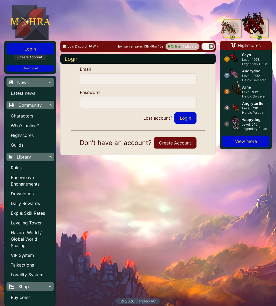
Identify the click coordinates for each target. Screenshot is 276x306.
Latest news (23, 93)
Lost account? (157, 118)
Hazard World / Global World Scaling (26, 239)
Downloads (22, 193)
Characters (22, 116)
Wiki (94, 46)
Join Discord (75, 46)
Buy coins (20, 297)
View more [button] (246, 141)
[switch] (208, 46)
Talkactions (22, 265)
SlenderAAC (145, 301)
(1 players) (182, 46)
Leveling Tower (26, 223)
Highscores (22, 135)
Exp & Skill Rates (28, 213)
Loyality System (27, 274)
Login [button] (30, 49)
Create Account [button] (30, 57)
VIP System (22, 255)
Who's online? (25, 125)
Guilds (17, 145)
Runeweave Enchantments (25, 181)
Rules (16, 167)
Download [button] (30, 68)
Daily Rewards (25, 203)
